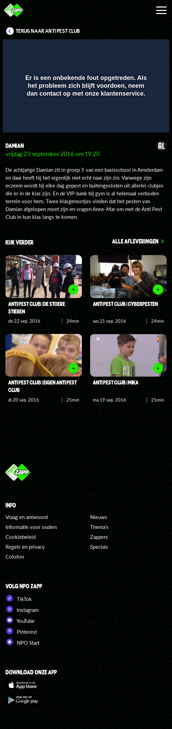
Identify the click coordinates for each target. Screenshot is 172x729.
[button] (146, 49)
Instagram (21, 609)
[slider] (85, 124)
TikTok (18, 598)
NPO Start (22, 642)
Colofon (14, 556)
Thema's (99, 527)
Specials (99, 547)
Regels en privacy (25, 547)
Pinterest (21, 631)
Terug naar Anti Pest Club (48, 31)
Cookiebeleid (20, 537)
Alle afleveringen (135, 241)
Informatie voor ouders (31, 527)
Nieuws (98, 517)
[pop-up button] (132, 49)
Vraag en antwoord (26, 517)
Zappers (99, 537)
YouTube (20, 620)
